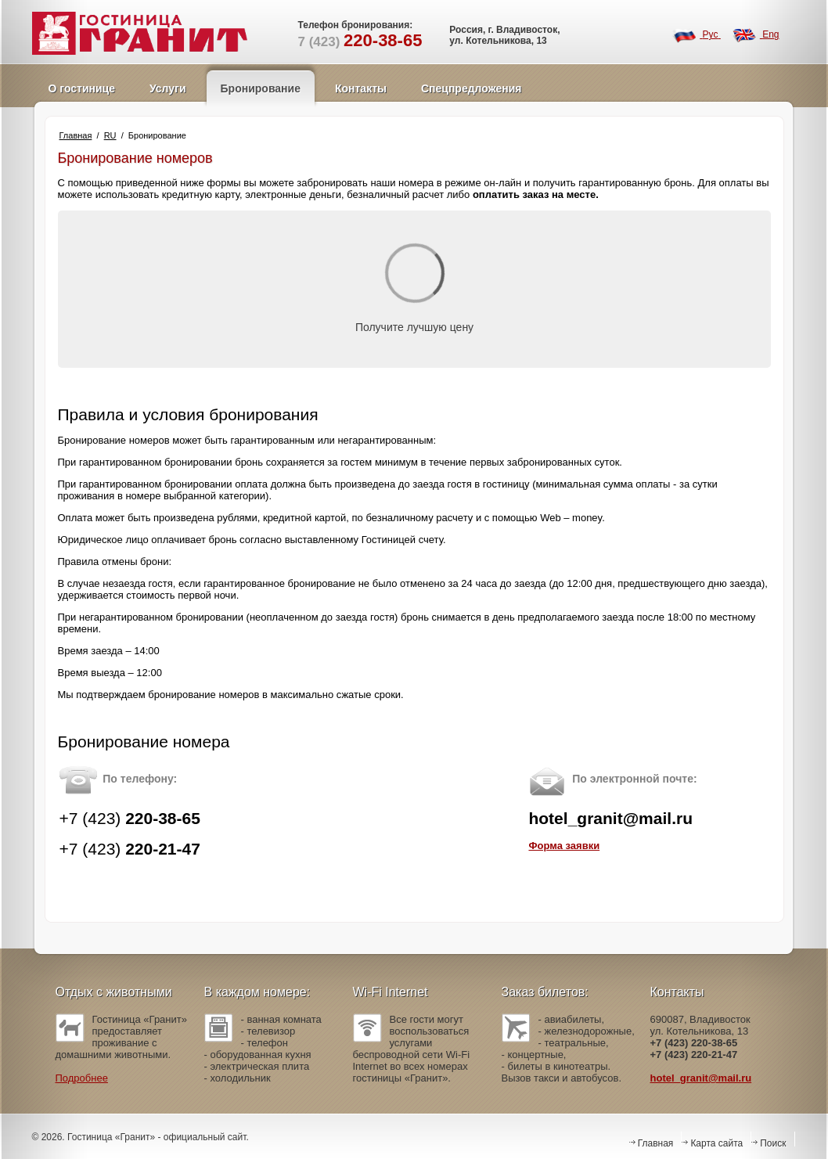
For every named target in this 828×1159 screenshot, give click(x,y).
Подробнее (82, 1078)
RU (110, 135)
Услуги (167, 88)
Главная (75, 135)
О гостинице (82, 88)
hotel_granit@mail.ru (701, 1078)
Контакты (361, 88)
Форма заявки (563, 845)
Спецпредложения (471, 88)
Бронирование (261, 88)
